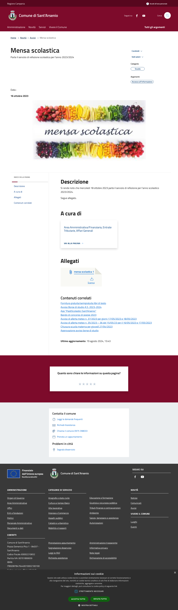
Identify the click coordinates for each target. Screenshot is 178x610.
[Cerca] (167, 15)
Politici (10, 518)
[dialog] (89, 590)
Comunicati (136, 503)
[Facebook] (136, 15)
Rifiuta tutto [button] (100, 599)
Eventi (134, 527)
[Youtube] (142, 15)
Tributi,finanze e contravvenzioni (105, 508)
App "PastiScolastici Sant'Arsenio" (78, 311)
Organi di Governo (15, 498)
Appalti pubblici (55, 518)
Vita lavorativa (55, 508)
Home (13, 37)
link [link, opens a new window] (115, 586)
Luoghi (134, 521)
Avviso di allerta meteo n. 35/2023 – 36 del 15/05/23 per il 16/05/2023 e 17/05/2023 (106, 323)
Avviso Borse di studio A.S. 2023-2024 (81, 307)
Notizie (134, 498)
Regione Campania (16, 3)
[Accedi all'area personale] (157, 3)
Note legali (95, 553)
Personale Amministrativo (19, 523)
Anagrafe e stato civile (59, 498)
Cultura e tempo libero (59, 503)
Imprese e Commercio (58, 513)
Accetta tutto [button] (78, 599)
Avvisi (33, 37)
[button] (89, 605)
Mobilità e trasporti (57, 528)
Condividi (137, 51)
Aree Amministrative (17, 503)
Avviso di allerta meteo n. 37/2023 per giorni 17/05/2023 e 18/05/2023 (99, 319)
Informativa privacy (99, 548)
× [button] (175, 573)
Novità (23, 37)
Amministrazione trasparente (103, 543)
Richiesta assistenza (58, 558)
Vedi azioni (138, 57)
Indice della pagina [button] (22, 177)
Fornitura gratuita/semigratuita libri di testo (83, 303)
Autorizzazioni (96, 523)
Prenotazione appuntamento (61, 543)
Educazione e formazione (101, 498)
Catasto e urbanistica (58, 523)
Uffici (9, 508)
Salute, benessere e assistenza (104, 518)
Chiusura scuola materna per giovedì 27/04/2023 (87, 326)
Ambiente (94, 513)
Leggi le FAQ (54, 553)
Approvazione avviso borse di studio (80, 330)
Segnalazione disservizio (59, 548)
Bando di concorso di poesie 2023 (78, 315)
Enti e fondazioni (15, 513)
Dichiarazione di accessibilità (103, 558)
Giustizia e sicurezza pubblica (103, 503)
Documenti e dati (15, 528)
